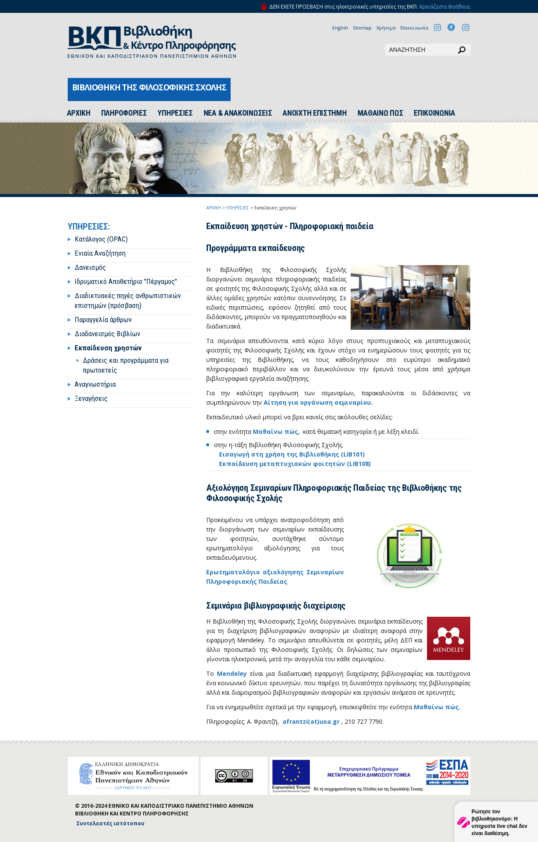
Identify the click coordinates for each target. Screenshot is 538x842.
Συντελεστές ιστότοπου (110, 823)
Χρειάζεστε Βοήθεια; (445, 6)
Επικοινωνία (414, 27)
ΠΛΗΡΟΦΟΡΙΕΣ (124, 113)
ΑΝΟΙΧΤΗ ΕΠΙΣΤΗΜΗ (314, 113)
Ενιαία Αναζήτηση (100, 253)
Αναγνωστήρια (95, 384)
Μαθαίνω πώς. (437, 707)
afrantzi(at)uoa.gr (311, 721)
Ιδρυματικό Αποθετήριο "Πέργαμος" (126, 281)
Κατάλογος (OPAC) (101, 239)
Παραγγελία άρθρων (103, 319)
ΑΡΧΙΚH (78, 113)
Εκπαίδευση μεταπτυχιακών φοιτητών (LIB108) (295, 464)
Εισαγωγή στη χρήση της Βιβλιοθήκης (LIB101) (292, 454)
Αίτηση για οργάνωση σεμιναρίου (317, 402)
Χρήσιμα (386, 27)
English (340, 27)
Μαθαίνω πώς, (276, 431)
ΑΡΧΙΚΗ (213, 208)
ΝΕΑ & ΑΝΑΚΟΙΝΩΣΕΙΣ (238, 113)
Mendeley (232, 673)
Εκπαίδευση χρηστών (108, 347)
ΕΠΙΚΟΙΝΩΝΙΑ (434, 113)
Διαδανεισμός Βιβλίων (107, 333)
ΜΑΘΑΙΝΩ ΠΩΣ (380, 113)
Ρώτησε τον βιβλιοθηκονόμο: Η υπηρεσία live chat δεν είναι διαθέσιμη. (499, 822)
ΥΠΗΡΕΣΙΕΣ (174, 113)
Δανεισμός (90, 267)
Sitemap (362, 27)
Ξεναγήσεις (91, 398)
